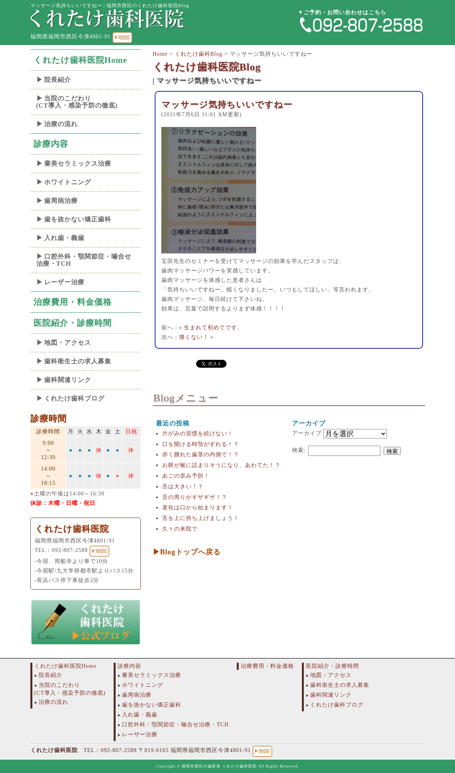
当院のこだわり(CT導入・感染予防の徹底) (77, 102)
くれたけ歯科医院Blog (207, 67)
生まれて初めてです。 (213, 328)
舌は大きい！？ (183, 487)
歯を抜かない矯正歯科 (77, 219)
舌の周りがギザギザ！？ (194, 497)
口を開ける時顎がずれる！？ (200, 444)
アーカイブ (307, 433)
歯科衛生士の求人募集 (77, 361)
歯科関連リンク (67, 379)
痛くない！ (194, 337)
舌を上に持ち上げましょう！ (200, 518)
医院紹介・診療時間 (73, 323)
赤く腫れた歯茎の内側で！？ (200, 454)
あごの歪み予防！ (186, 476)
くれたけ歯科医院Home (80, 60)
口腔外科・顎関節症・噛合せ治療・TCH (83, 260)
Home (160, 54)
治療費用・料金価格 (73, 302)
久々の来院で (180, 529)
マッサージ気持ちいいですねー (226, 105)
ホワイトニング (67, 182)
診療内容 (51, 144)
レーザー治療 (64, 282)
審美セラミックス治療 (77, 163)
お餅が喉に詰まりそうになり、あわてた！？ (221, 465)
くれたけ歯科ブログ (74, 398)
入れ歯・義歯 (64, 237)
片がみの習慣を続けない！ (197, 434)
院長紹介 (57, 79)
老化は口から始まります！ (197, 507)
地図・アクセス (67, 342)
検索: (299, 450)
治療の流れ (61, 124)
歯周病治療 (61, 200)
